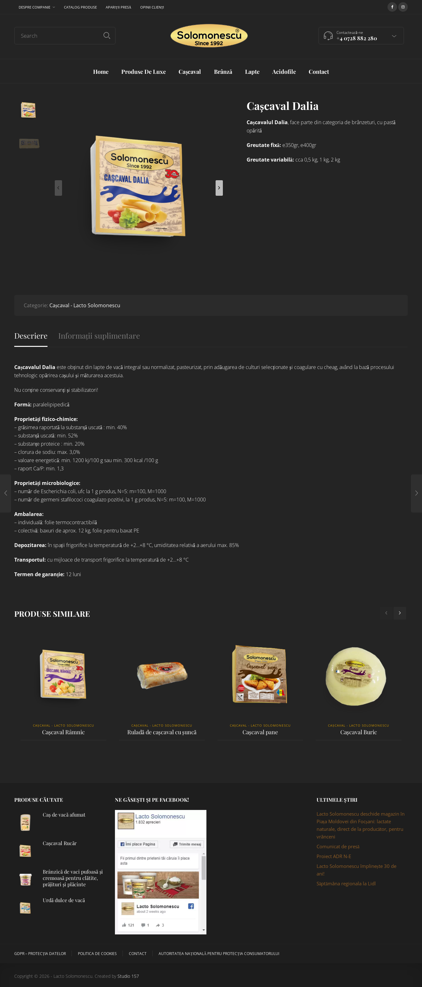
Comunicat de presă (338, 846)
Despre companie (34, 7)
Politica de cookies (97, 953)
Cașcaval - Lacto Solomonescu (84, 305)
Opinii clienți (152, 7)
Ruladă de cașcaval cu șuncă (162, 732)
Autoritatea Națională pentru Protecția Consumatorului (219, 953)
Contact (138, 953)
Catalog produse (80, 7)
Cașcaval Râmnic (63, 732)
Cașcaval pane (260, 732)
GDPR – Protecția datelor (40, 953)
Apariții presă (118, 7)
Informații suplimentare (99, 336)
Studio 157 (128, 976)
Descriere (30, 336)
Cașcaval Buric (358, 732)
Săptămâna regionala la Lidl (346, 883)
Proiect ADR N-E (334, 856)
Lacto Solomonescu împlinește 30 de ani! (356, 870)
